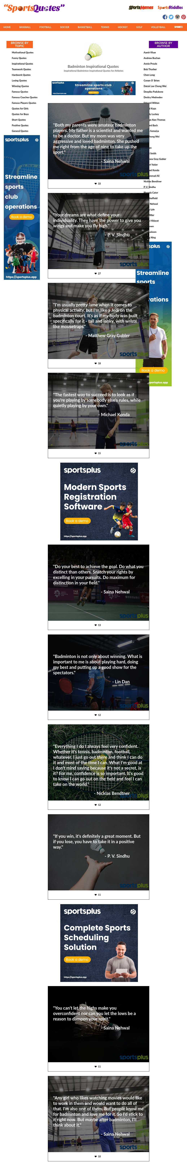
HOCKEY (123, 27)
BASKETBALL (85, 27)
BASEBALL (25, 27)
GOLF (139, 27)
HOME (7, 27)
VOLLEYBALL (158, 27)
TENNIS (105, 27)
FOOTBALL (45, 27)
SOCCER (64, 27)
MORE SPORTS (178, 27)
